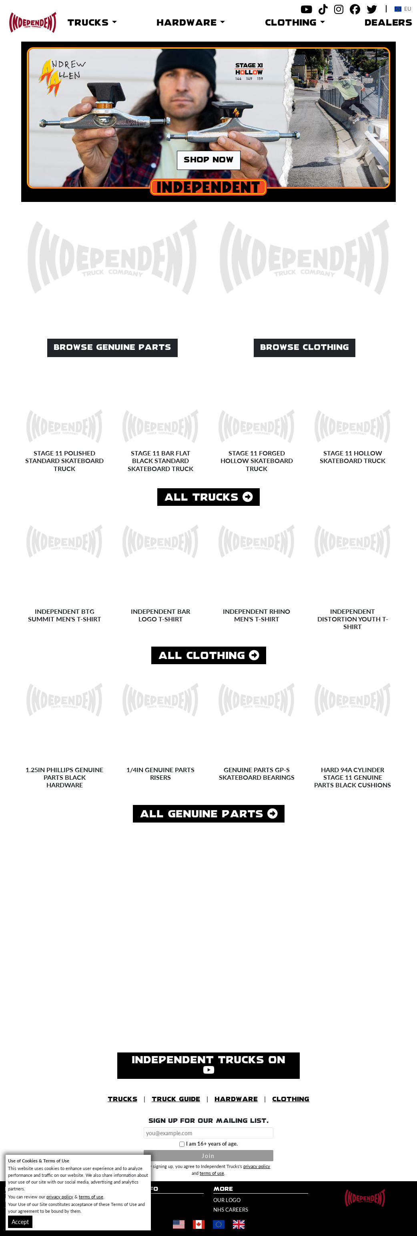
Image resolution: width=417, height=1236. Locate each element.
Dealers (388, 23)
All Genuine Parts (209, 814)
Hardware (236, 1099)
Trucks (122, 1099)
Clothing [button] (292, 23)
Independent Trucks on (208, 1065)
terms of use (212, 1173)
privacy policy (256, 1166)
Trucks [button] (89, 23)
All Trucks (208, 497)
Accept (20, 1222)
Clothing (290, 1099)
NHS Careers (230, 1209)
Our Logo (227, 1200)
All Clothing (208, 655)
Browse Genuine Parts (112, 347)
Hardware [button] (188, 23)
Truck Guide (176, 1099)
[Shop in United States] (178, 1224)
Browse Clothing (304, 347)
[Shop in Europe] (218, 1224)
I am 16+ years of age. (212, 1143)
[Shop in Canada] (198, 1224)
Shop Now (209, 160)
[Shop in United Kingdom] (238, 1224)
